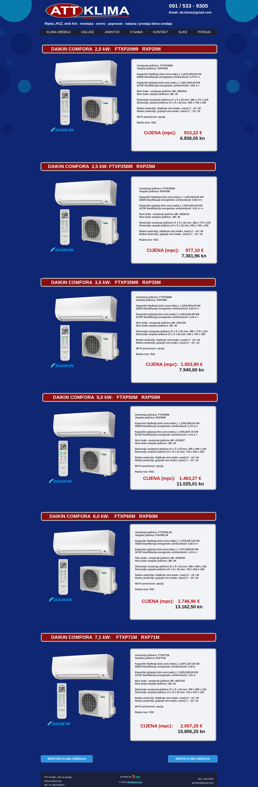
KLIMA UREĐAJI (59, 32)
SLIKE (183, 32)
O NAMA (136, 32)
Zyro (137, 777)
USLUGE (87, 32)
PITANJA (204, 32)
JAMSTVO (112, 32)
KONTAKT (160, 32)
